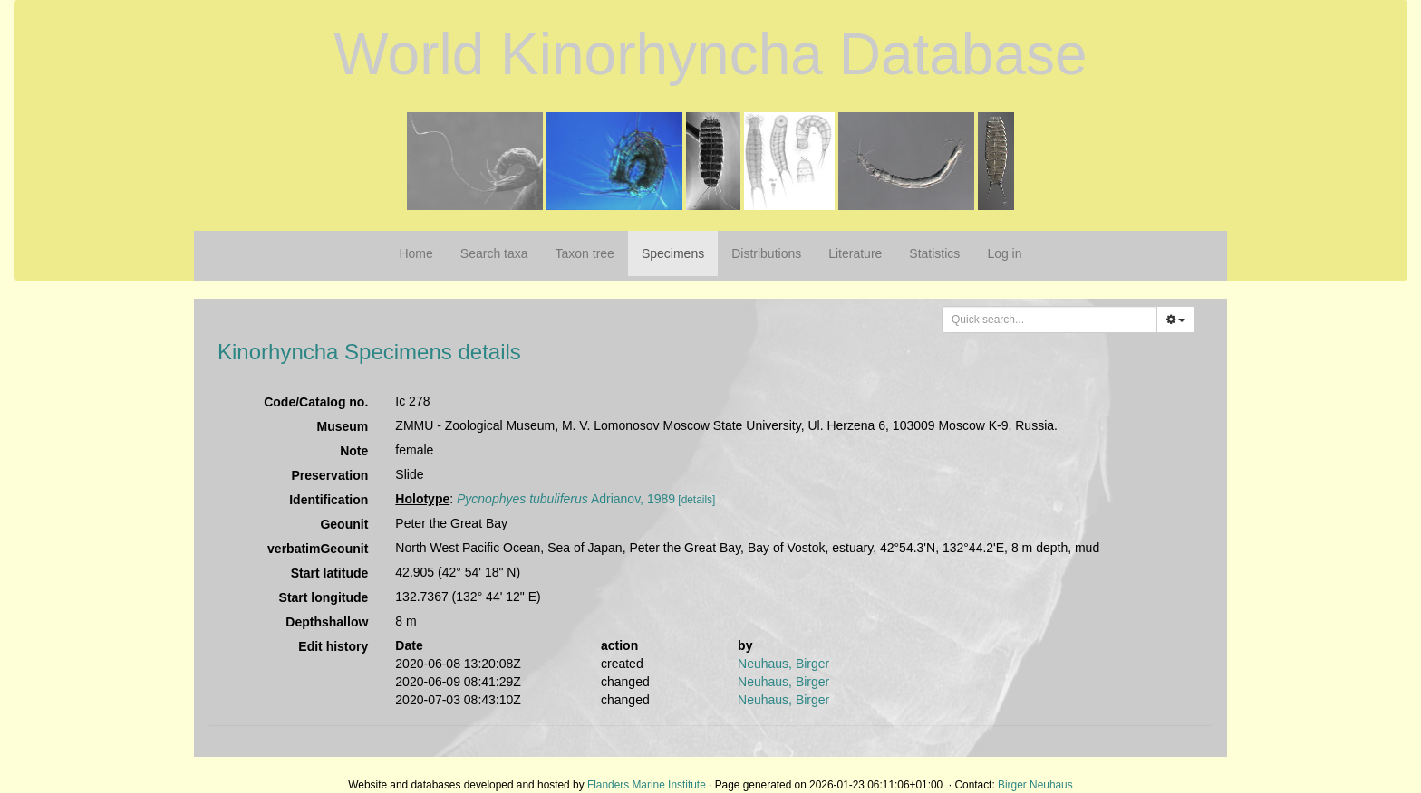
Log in (1004, 253)
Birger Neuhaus (1035, 785)
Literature (855, 253)
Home (415, 253)
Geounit (344, 524)
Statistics (934, 253)
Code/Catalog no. (316, 402)
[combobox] (1049, 319)
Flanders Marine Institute (646, 785)
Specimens (673, 253)
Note (354, 451)
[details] (696, 499)
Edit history (333, 646)
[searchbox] (1051, 319)
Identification (328, 499)
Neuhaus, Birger (783, 663)
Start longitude (324, 597)
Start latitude (330, 573)
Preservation (330, 475)
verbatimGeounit (317, 548)
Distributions (766, 253)
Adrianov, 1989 (566, 499)
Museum (343, 426)
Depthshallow (326, 622)
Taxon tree (585, 253)
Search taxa (494, 253)
